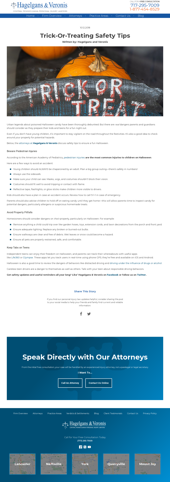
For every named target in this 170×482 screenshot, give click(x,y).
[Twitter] (89, 314)
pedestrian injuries (74, 157)
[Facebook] (81, 314)
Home (30, 15)
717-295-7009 (145, 5)
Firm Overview (52, 15)
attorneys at (38, 143)
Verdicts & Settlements (77, 413)
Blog (141, 15)
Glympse (28, 257)
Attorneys (75, 15)
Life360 (15, 257)
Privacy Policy (150, 413)
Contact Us (123, 15)
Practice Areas (98, 15)
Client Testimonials (113, 413)
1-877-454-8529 (144, 9)
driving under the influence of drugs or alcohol (136, 263)
